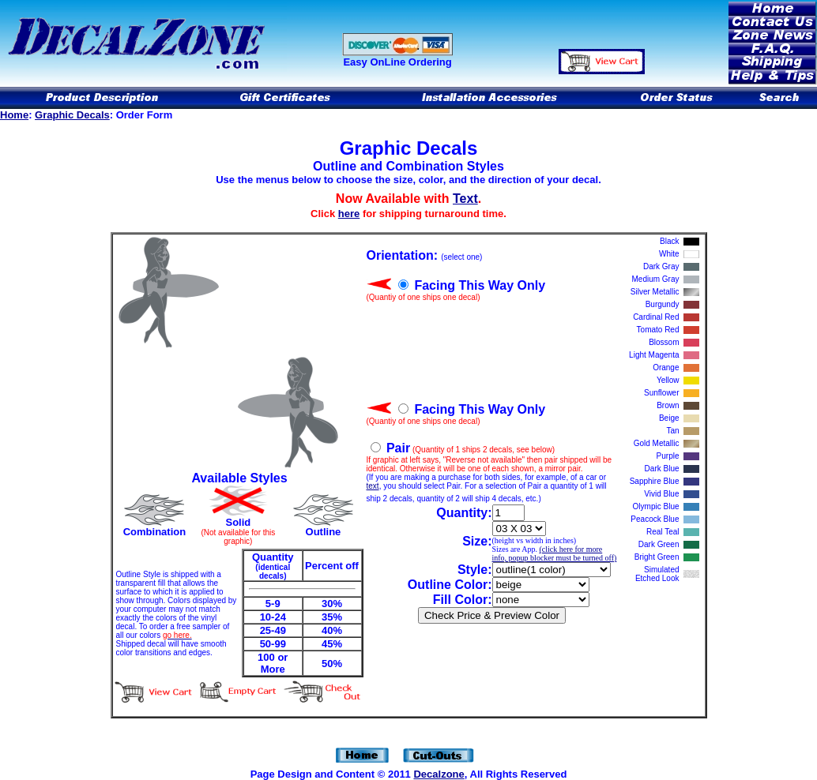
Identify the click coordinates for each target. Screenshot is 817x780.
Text (465, 198)
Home (14, 115)
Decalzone (438, 774)
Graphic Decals (72, 115)
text (373, 486)
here (349, 213)
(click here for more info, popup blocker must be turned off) (554, 553)
